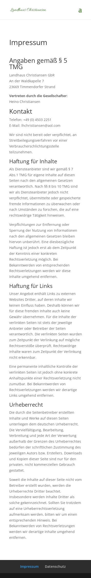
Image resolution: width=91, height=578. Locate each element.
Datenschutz (55, 566)
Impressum (29, 566)
